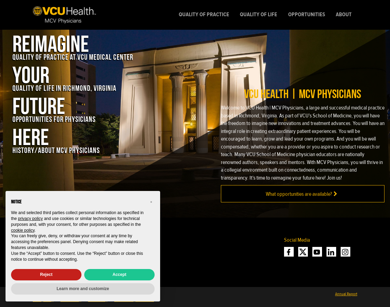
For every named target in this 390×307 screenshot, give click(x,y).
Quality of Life (258, 14)
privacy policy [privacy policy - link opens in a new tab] (30, 218)
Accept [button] (119, 274)
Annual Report (346, 294)
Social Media (297, 240)
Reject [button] (46, 274)
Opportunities (306, 14)
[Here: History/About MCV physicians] (56, 138)
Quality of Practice (204, 14)
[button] (151, 202)
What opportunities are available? (302, 194)
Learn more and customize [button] (83, 288)
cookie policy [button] (23, 230)
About (344, 14)
